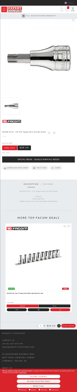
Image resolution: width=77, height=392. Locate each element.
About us (7, 368)
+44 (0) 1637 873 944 (12, 344)
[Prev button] (1, 16)
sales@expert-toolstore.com (18, 347)
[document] (38, 380)
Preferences (55, 390)
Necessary (23, 390)
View (16, 309)
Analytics (33, 390)
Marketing (44, 390)
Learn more (22, 372)
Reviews (48, 184)
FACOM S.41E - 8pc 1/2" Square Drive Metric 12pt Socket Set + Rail (25, 293)
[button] (69, 2)
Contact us (8, 340)
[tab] (31, 184)
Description (31, 184)
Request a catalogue (13, 333)
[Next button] (75, 16)
